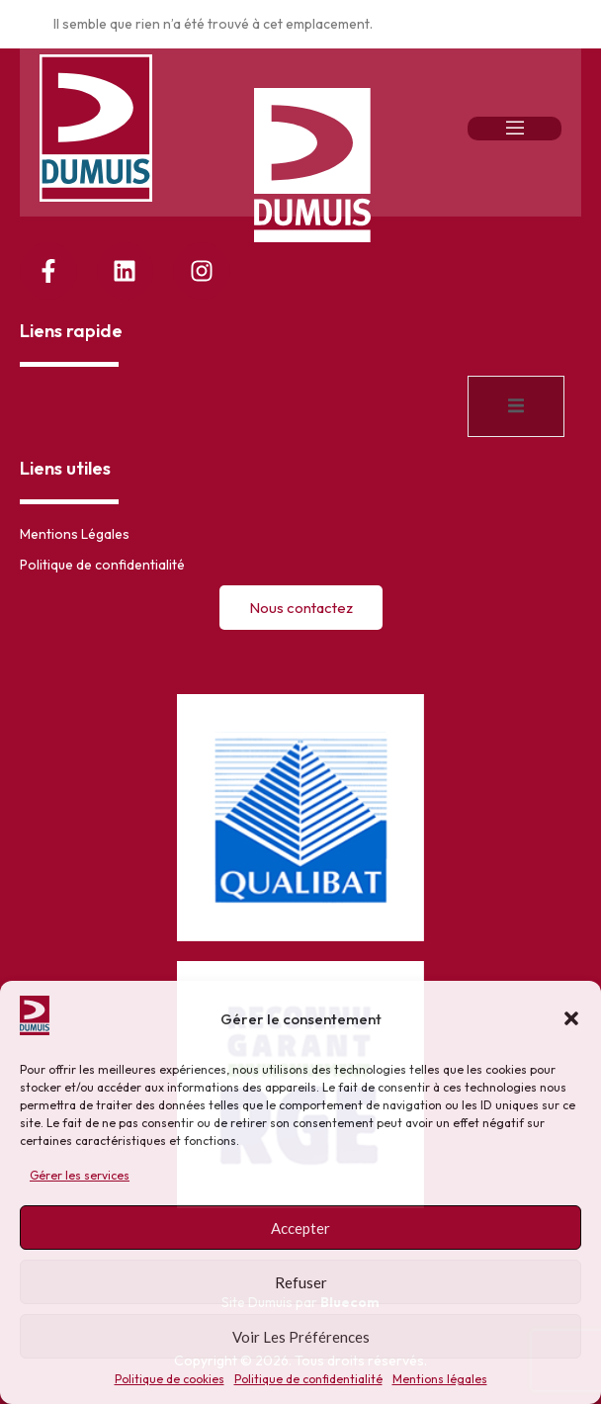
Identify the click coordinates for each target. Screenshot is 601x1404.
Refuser (301, 1282)
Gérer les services (79, 1175)
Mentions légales (439, 1378)
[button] (571, 1018)
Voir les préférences (301, 1337)
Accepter (300, 1228)
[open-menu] (514, 128)
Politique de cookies (169, 1378)
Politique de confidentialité (308, 1378)
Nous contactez (301, 607)
